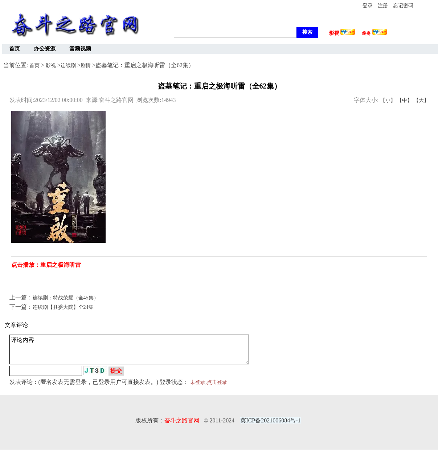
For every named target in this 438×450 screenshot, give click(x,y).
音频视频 (80, 49)
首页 (14, 49)
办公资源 (45, 49)
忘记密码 (403, 5)
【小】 (388, 100)
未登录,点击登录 (208, 382)
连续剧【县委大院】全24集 (63, 307)
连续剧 (68, 65)
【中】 (404, 100)
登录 (368, 5)
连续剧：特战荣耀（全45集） (66, 297)
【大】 (421, 100)
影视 (51, 65)
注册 (383, 5)
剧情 (86, 65)
